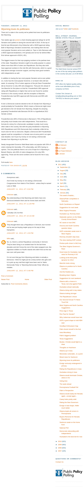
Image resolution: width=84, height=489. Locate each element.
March (62, 186)
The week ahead (65, 384)
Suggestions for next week (69, 207)
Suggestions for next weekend (70, 278)
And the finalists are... (67, 272)
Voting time (63, 381)
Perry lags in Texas (66, 311)
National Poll (64, 428)
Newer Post (5, 279)
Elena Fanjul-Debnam (64, 151)
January (63, 193)
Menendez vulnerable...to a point (71, 354)
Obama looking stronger (68, 293)
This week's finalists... (67, 195)
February (63, 189)
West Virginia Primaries (68, 210)
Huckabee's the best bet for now (71, 437)
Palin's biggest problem (68, 335)
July (61, 174)
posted (17, 40)
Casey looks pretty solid (68, 399)
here (11, 162)
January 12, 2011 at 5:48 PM (20, 271)
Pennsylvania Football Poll (69, 387)
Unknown (10, 195)
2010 (60, 441)
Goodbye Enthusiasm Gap (69, 326)
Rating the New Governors (69, 402)
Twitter (65, 29)
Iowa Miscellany (65, 332)
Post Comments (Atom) (19, 284)
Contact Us (59, 462)
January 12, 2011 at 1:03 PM (20, 233)
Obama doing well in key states (71, 290)
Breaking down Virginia (68, 275)
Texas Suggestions (66, 339)
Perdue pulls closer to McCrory (70, 243)
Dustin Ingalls (61, 148)
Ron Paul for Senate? (67, 314)
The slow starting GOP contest (70, 240)
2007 (60, 451)
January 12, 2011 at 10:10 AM (20, 216)
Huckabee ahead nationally (69, 287)
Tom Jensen (60, 154)
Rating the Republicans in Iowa (70, 369)
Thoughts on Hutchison (68, 347)
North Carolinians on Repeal (70, 204)
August (62, 170)
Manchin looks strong (67, 263)
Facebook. (75, 29)
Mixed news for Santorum (69, 357)
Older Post (48, 279)
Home (27, 279)
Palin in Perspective (67, 390)
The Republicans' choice (68, 297)
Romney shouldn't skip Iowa (69, 237)
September (64, 167)
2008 (60, 448)
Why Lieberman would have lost (71, 317)
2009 (60, 445)
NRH (8, 238)
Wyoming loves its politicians (70, 360)
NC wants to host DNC (67, 223)
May (61, 180)
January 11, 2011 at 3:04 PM (20, 189)
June (62, 177)
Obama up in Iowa (66, 351)
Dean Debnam (61, 145)
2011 (60, 164)
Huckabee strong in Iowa (68, 372)
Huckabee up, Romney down (70, 214)
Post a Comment (7, 276)
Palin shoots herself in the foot (70, 329)
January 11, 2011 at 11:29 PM (20, 204)
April (61, 183)
